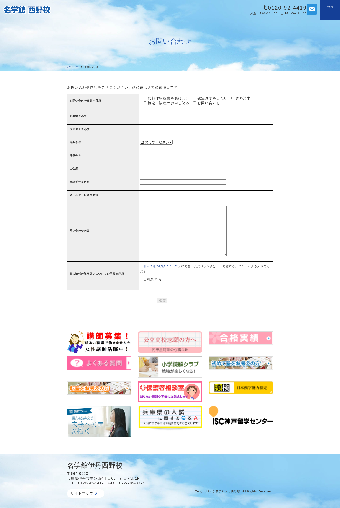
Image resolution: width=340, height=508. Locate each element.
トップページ (71, 67)
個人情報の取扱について (160, 266)
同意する (151, 279)
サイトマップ (83, 493)
